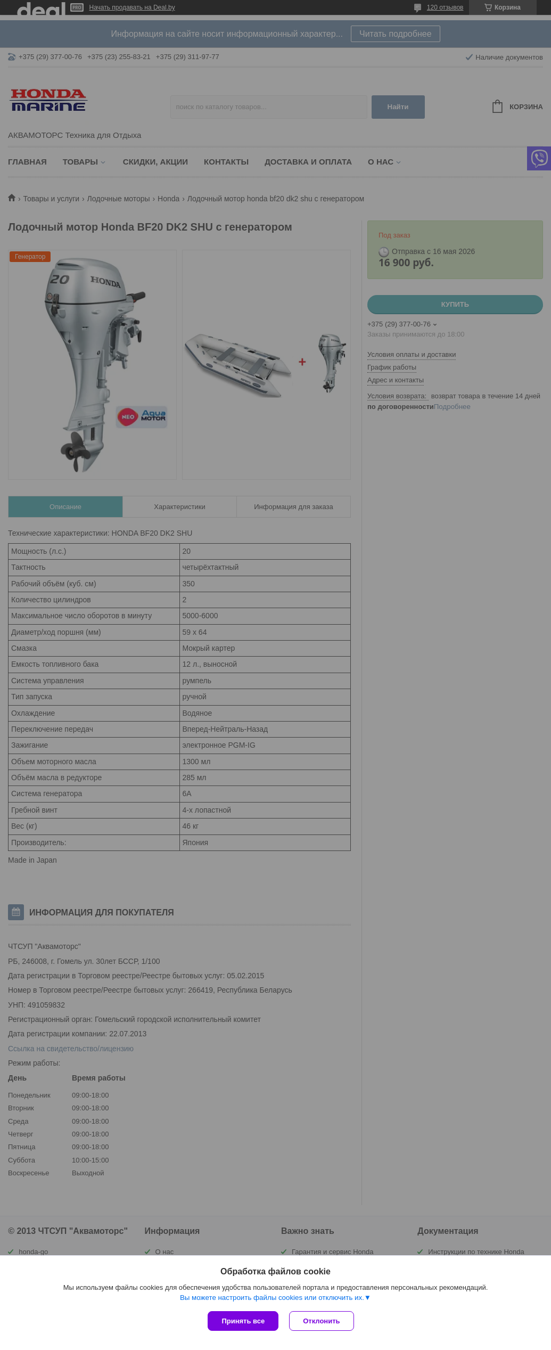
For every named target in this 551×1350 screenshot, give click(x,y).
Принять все (243, 1321)
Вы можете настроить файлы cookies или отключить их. (272, 1298)
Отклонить (321, 1321)
